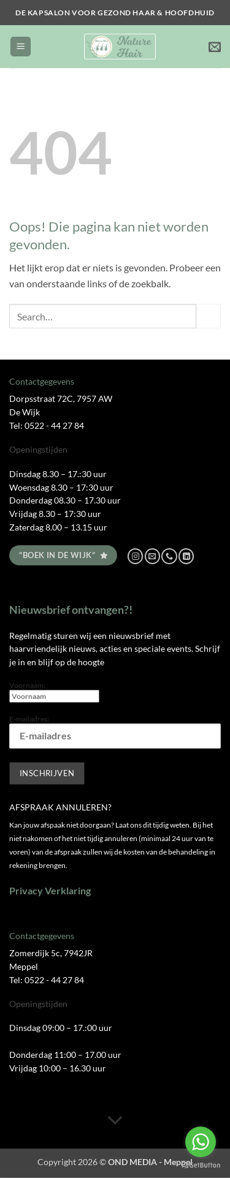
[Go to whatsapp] (200, 1142)
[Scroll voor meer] (115, 1120)
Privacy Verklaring (50, 890)
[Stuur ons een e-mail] (152, 556)
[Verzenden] (208, 316)
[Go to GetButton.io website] (200, 1165)
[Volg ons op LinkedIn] (186, 556)
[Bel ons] (169, 556)
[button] (20, 47)
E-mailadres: (115, 731)
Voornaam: (54, 692)
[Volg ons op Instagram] (135, 556)
